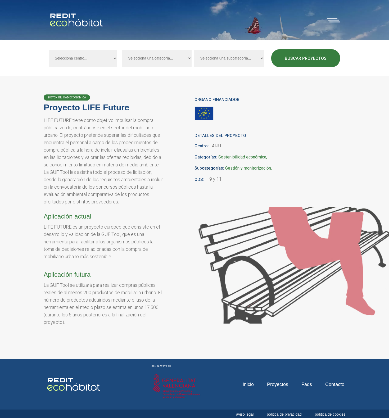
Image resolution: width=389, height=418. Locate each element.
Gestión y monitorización (248, 168)
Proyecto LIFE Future (86, 107)
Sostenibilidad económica (242, 157)
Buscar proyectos (306, 58)
